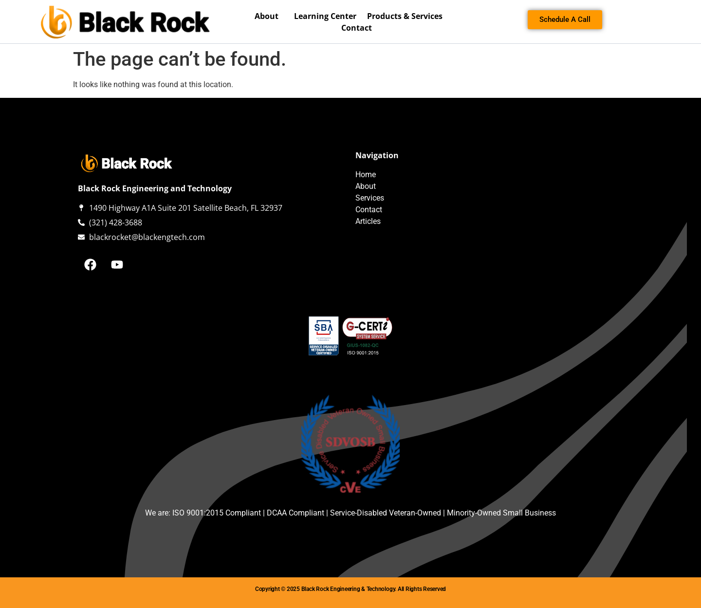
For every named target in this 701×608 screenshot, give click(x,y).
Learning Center (325, 16)
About (269, 16)
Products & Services (407, 16)
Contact (356, 27)
